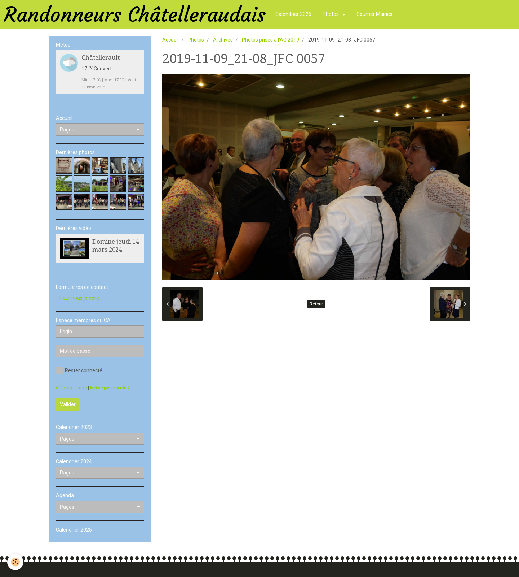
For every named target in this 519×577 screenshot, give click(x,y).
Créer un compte (71, 388)
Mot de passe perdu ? (109, 388)
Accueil (170, 40)
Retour (316, 304)
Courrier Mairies (374, 14)
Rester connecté (79, 370)
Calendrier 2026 (293, 14)
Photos (331, 14)
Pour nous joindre (79, 298)
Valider (68, 404)
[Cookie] (15, 562)
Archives (223, 40)
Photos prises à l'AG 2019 (270, 40)
